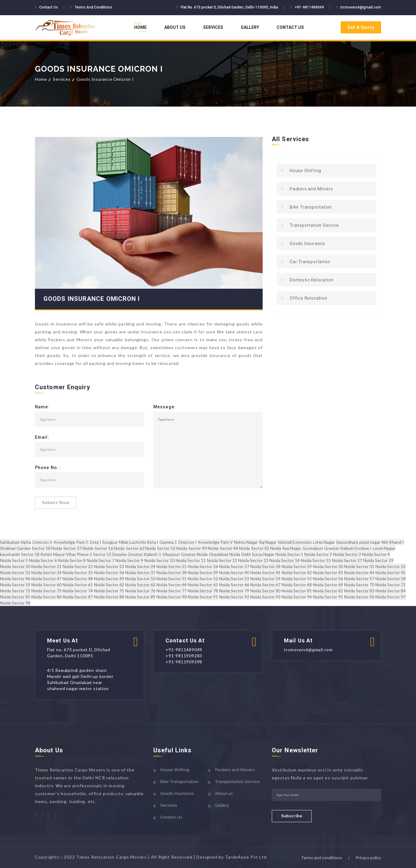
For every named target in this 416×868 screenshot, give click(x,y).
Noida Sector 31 (359, 566)
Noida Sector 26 (203, 566)
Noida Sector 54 (265, 578)
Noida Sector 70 (359, 584)
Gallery (250, 27)
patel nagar (369, 542)
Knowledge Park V (215, 542)
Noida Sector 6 (43, 560)
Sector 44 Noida (235, 548)
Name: (42, 407)
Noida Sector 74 (78, 590)
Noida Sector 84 (390, 590)
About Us (175, 27)
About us (224, 793)
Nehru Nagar (246, 542)
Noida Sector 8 (72, 560)
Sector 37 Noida (78, 548)
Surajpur (110, 542)
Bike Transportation (311, 207)
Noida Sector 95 (328, 596)
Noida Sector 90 (171, 596)
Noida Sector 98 (15, 602)
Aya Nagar (291, 548)
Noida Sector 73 (46, 590)
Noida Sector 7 (100, 560)
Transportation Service (314, 225)
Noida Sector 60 (46, 584)
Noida (234, 554)
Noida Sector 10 (159, 560)
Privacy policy (368, 857)
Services (213, 27)
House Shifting (305, 170)
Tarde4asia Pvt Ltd (246, 856)
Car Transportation (310, 261)
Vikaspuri (171, 554)
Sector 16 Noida (109, 548)
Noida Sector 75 (109, 590)
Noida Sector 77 (171, 590)
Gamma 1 (168, 542)
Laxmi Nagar (384, 548)
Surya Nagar (263, 554)
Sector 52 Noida (172, 548)
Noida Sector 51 (171, 578)
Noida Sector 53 (234, 578)
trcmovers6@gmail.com (360, 7)
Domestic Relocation (312, 279)
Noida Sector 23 (109, 566)
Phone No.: (47, 467)
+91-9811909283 (183, 655)
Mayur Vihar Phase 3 (72, 554)
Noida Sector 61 (78, 584)
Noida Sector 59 (15, 584)
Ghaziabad (218, 554)
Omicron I (187, 542)
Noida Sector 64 (171, 584)
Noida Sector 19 (378, 560)
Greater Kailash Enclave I (348, 548)
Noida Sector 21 (46, 566)
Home (140, 27)
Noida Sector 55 (296, 578)
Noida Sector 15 (316, 560)
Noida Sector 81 (296, 590)
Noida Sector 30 (328, 566)
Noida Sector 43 (328, 572)
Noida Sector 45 (390, 572)
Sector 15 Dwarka (110, 554)
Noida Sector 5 (14, 560)
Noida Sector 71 (390, 584)
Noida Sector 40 (234, 572)
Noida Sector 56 (328, 578)
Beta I (153, 542)
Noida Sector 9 (129, 560)
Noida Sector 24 (140, 566)
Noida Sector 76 (140, 590)
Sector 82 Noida (266, 548)
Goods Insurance (307, 243)
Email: (42, 437)
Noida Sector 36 (109, 572)
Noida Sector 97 (390, 596)
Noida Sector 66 (234, 584)
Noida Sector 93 (265, 596)
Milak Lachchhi (132, 542)
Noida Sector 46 (15, 578)
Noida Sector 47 (46, 578)
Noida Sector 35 (78, 572)
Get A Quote (360, 27)
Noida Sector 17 (347, 560)
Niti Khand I (392, 542)
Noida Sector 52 (203, 578)
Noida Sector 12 (222, 560)
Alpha (25, 542)
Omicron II (42, 542)
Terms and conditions (321, 857)
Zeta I (95, 542)
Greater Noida (194, 554)
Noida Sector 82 (328, 590)
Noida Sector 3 (347, 554)
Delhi (246, 554)
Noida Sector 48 (78, 578)
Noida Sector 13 (253, 560)
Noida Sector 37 (140, 572)
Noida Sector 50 (140, 578)
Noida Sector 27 (234, 566)
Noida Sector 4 (376, 554)
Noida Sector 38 (171, 572)
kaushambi (10, 554)
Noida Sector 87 (78, 596)
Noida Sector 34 (46, 572)
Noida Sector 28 (265, 566)
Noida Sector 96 (359, 596)
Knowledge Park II (71, 542)
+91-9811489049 (309, 7)
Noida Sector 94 (296, 596)
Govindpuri (312, 548)
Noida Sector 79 (234, 590)
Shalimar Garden (15, 548)
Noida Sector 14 (284, 560)
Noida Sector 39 (203, 572)
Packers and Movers (311, 188)
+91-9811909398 (183, 661)
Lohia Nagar (324, 542)
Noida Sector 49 (109, 578)
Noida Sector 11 (191, 560)
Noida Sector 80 (265, 590)
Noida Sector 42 (296, 572)
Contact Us (290, 27)
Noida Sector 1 (289, 554)
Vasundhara (347, 542)
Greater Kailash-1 (144, 554)
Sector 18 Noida (47, 548)
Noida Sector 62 (109, 584)
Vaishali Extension (295, 542)
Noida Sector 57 (359, 578)
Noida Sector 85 (15, 596)
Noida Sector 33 (15, 572)
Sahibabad (9, 542)
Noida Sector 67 (265, 584)
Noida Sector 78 (203, 590)
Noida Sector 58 (390, 578)
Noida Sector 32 (390, 566)
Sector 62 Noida (141, 548)
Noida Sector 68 (296, 584)
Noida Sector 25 (171, 566)
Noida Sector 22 (78, 566)
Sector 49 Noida (203, 548)
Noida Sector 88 (109, 596)
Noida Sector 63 (140, 584)
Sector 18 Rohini (36, 554)
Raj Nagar (268, 542)
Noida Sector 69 (328, 584)
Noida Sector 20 (15, 566)
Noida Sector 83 (359, 590)
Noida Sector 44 (359, 572)
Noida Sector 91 (203, 596)
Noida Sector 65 (203, 584)
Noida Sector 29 (296, 566)
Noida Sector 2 (318, 554)
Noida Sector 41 (265, 572)
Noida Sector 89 (140, 596)
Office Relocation (308, 298)
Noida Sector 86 (46, 596)
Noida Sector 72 (15, 590)
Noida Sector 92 (234, 596)
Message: (164, 407)
